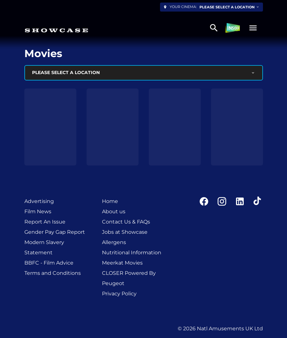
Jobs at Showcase (125, 232)
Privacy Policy (119, 294)
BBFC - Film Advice (48, 263)
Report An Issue (44, 222)
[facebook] (204, 201)
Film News (37, 211)
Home (110, 201)
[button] (253, 28)
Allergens (114, 242)
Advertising (39, 201)
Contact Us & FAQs (126, 222)
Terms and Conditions (52, 273)
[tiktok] (258, 201)
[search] (214, 28)
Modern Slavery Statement (44, 247)
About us (113, 211)
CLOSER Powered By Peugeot (129, 278)
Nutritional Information (131, 252)
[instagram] (222, 201)
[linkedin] (240, 201)
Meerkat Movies (122, 263)
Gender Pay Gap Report (54, 232)
